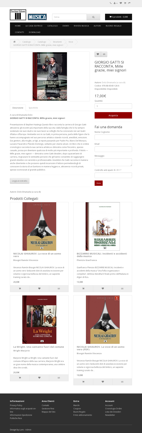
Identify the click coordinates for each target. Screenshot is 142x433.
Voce (71, 41)
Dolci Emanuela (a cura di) (113, 82)
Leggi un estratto (19, 180)
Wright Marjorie (21, 350)
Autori (97, 26)
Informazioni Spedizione (21, 415)
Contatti (19, 32)
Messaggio (99, 155)
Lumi (21, 429)
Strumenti (57, 41)
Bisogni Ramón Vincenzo (25, 260)
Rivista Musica (81, 26)
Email (97, 144)
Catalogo (52, 26)
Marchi (76, 405)
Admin (28, 429)
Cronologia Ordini (113, 408)
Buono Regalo (114, 26)
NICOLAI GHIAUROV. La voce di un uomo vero (37, 255)
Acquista (113, 115)
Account (109, 405)
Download (34, 32)
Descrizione (18, 107)
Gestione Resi (48, 408)
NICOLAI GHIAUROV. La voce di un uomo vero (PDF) (100, 348)
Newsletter (110, 415)
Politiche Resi (16, 418)
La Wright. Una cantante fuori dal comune (38, 346)
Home (18, 26)
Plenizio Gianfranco (87, 260)
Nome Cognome (102, 132)
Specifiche (33, 107)
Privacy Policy (16, 405)
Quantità (98, 101)
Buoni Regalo (79, 411)
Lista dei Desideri (113, 411)
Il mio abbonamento (82, 415)
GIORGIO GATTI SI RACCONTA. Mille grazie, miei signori (38, 45)
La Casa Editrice (34, 26)
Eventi (66, 26)
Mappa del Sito (48, 411)
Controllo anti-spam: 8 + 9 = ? (108, 170)
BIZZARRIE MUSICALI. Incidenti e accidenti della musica (102, 255)
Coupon (77, 408)
